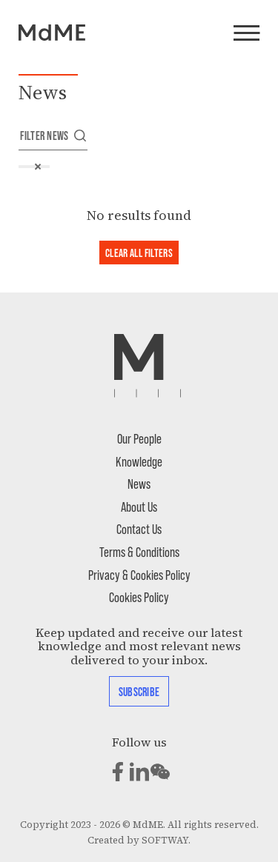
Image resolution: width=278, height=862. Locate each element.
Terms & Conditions (139, 551)
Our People (139, 438)
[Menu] (246, 34)
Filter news (53, 135)
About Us (139, 506)
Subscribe (139, 691)
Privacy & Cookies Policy (139, 574)
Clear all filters (139, 252)
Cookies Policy (139, 596)
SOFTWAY (165, 840)
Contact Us (139, 528)
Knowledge (139, 461)
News (139, 483)
